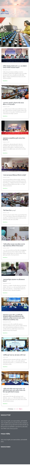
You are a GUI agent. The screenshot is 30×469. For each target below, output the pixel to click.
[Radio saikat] (15, 457)
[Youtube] (18, 5)
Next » (20, 409)
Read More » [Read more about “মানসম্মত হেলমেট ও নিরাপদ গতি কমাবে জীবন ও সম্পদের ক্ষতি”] (5, 116)
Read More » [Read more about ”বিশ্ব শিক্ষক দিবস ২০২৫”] (5, 222)
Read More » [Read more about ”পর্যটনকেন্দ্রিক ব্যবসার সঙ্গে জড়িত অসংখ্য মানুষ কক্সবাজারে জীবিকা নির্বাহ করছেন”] (5, 257)
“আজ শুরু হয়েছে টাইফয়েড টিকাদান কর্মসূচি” (14, 175)
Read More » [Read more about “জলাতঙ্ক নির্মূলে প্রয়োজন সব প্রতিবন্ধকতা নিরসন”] (5, 292)
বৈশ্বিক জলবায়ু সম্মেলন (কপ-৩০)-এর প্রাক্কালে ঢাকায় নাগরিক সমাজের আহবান (15, 66)
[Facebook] (13, 5)
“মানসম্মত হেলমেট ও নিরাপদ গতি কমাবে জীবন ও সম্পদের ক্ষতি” (13, 103)
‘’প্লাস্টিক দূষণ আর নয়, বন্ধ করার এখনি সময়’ (14, 355)
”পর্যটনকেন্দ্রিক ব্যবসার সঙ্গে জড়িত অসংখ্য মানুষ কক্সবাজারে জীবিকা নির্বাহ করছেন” (14, 245)
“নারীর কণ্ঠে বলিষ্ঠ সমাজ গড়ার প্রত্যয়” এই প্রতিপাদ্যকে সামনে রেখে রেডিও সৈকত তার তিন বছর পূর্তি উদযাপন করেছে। (14, 390)
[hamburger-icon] (27, 12)
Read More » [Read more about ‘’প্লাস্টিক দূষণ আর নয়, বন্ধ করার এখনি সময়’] (5, 366)
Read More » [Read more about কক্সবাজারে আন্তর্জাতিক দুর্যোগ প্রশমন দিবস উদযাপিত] (5, 153)
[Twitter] (15, 5)
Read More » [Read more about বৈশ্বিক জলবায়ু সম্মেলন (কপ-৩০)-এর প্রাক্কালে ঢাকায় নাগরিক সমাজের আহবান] (5, 80)
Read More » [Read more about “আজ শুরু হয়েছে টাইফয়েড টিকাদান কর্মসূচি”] (5, 188)
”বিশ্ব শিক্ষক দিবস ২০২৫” (9, 210)
